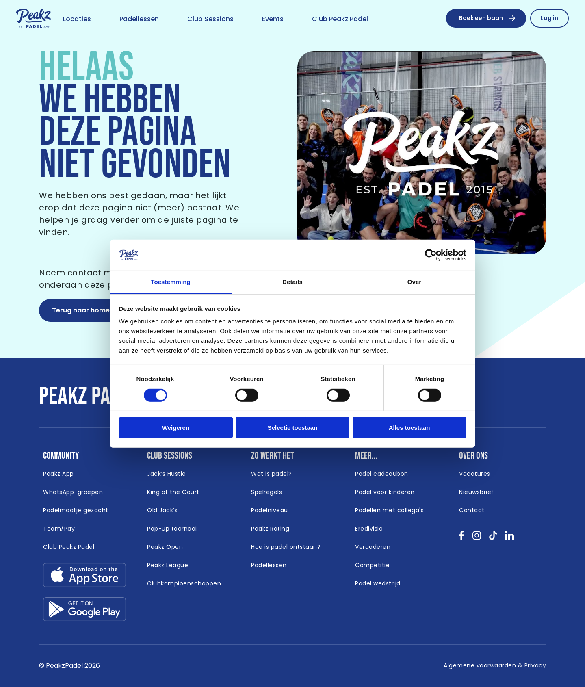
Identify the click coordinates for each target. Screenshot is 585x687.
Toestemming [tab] (171, 281)
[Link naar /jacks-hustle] (166, 474)
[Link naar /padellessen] (139, 19)
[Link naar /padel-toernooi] (172, 528)
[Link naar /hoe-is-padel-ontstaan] (286, 547)
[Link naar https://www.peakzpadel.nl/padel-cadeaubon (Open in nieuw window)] (381, 474)
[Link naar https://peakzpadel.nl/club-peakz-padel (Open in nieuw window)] (68, 547)
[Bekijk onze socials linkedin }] (509, 538)
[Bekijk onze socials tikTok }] (493, 538)
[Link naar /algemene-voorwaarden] (495, 665)
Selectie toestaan (293, 427)
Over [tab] (414, 281)
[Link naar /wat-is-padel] (271, 474)
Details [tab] (292, 281)
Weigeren (175, 427)
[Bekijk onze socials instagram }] (476, 538)
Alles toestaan (409, 427)
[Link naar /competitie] (372, 565)
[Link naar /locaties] (77, 19)
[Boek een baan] (486, 18)
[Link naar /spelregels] (266, 492)
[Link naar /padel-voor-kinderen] (385, 492)
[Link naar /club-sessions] (210, 19)
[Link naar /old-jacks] (162, 510)
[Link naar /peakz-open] (165, 547)
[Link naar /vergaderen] (372, 547)
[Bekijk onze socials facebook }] (461, 538)
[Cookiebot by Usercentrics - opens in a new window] (430, 255)
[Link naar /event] (273, 19)
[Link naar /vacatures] (474, 474)
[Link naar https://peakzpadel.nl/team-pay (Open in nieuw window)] (59, 528)
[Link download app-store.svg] (84, 577)
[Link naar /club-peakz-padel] (340, 19)
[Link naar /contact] (472, 510)
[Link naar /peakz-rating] (270, 528)
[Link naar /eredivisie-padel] (369, 528)
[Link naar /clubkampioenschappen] (184, 583)
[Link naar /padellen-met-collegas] (389, 510)
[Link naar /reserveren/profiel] (549, 18)
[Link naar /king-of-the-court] (173, 492)
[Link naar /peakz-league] (167, 565)
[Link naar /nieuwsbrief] (476, 492)
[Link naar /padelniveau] (269, 510)
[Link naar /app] (58, 474)
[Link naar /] (33, 18)
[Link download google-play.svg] (84, 611)
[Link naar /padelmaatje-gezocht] (75, 510)
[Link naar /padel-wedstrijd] (378, 583)
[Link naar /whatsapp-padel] (73, 492)
